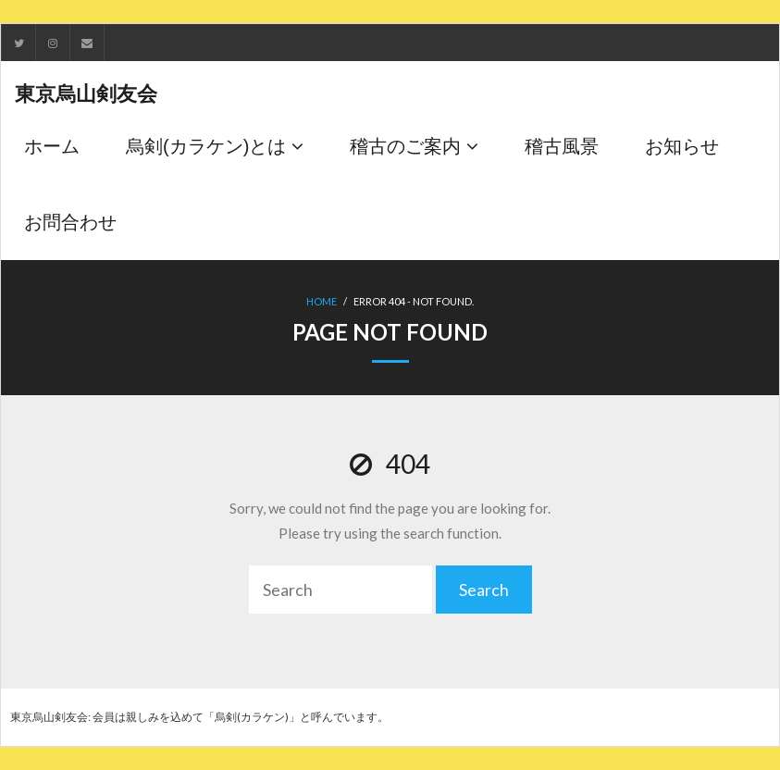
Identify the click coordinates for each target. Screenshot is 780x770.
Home (321, 301)
